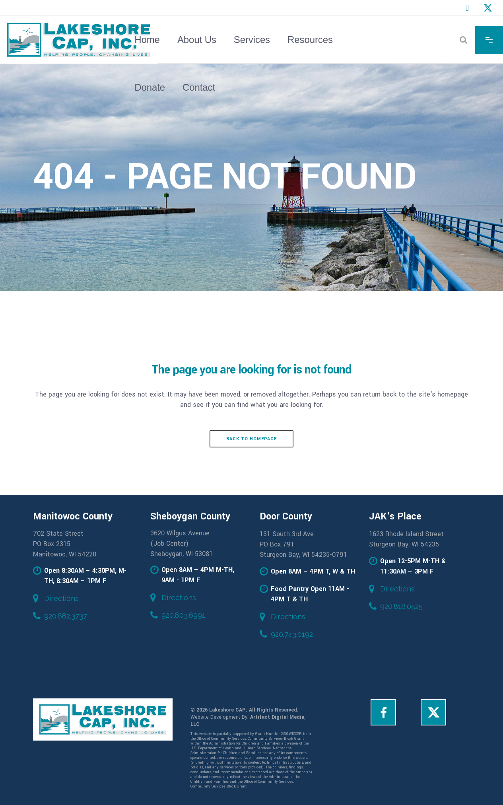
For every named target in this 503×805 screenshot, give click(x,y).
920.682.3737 (65, 616)
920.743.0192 (292, 634)
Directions (61, 598)
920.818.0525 (401, 606)
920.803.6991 (183, 615)
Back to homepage (251, 439)
